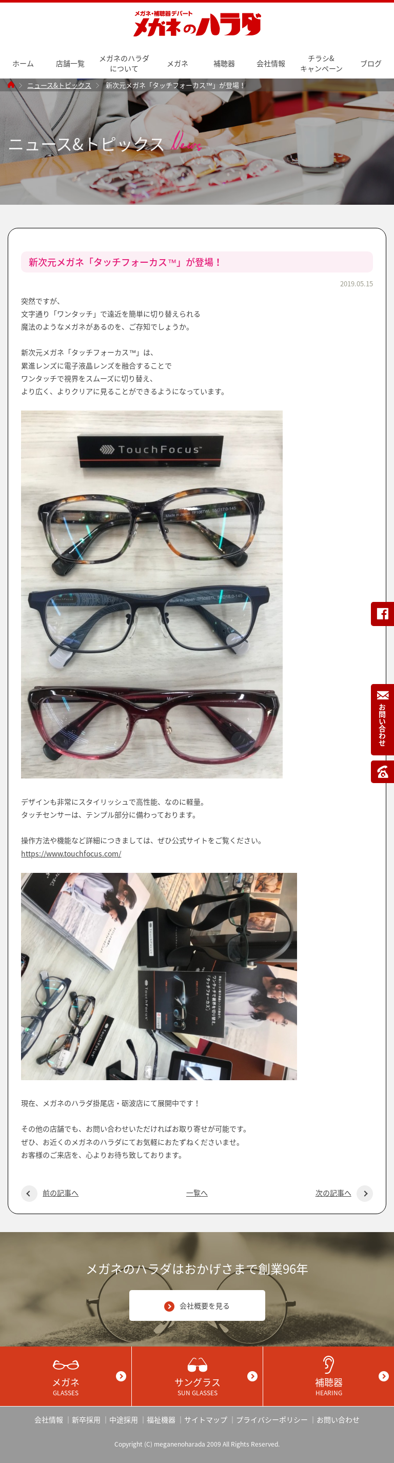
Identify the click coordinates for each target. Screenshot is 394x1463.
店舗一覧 (70, 63)
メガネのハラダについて (124, 63)
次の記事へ (344, 1192)
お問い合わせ (338, 1419)
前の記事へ (49, 1192)
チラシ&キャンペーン (321, 63)
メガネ (177, 63)
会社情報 (271, 63)
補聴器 (224, 63)
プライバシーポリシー (272, 1419)
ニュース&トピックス (59, 85)
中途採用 (123, 1419)
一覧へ (197, 1192)
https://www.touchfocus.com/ (71, 853)
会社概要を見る (197, 1306)
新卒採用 (86, 1419)
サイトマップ (205, 1419)
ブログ (371, 63)
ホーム (23, 63)
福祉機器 (161, 1419)
